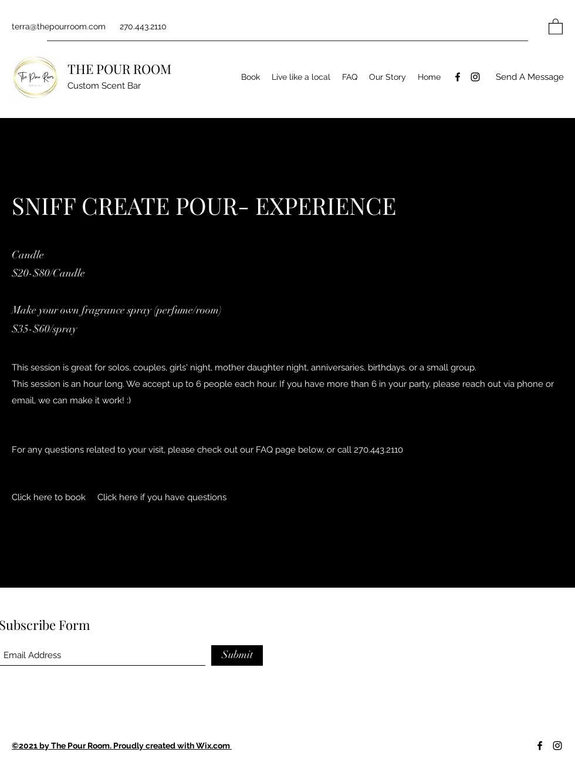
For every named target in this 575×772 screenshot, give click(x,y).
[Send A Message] (530, 77)
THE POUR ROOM (119, 68)
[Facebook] (458, 77)
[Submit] (237, 655)
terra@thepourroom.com (59, 26)
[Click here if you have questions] (161, 497)
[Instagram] (475, 77)
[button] (556, 26)
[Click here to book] (49, 497)
